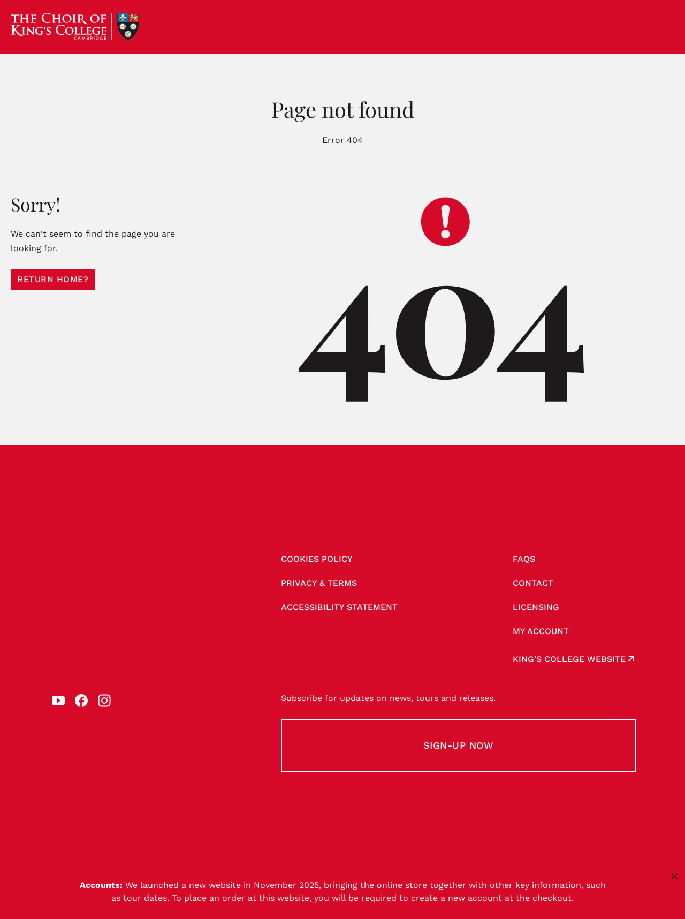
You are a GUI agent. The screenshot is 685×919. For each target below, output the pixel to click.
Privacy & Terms (319, 583)
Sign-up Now (458, 745)
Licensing (536, 607)
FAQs (524, 559)
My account (541, 631)
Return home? (52, 279)
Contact (533, 583)
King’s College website (569, 659)
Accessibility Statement (339, 607)
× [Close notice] (675, 876)
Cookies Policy (317, 559)
